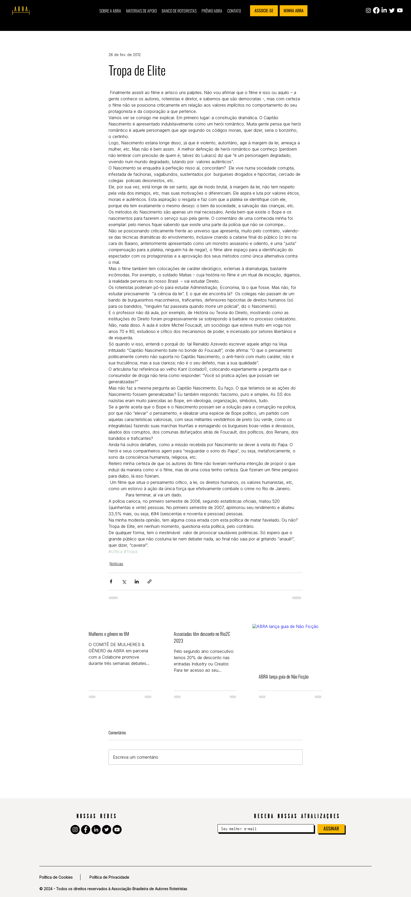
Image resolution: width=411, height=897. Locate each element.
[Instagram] (368, 10)
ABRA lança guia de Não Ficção (284, 676)
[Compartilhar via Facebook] (111, 581)
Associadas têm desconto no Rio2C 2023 (202, 637)
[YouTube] (117, 829)
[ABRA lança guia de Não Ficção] (290, 645)
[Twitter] (392, 10)
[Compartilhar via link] (149, 581)
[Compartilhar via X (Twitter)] (123, 581)
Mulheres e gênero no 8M (109, 633)
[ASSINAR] (331, 828)
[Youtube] (400, 10)
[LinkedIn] (384, 10)
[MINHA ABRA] (293, 10)
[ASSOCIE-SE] (264, 10)
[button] (110, 10)
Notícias (116, 563)
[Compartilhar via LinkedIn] (136, 581)
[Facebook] (376, 10)
